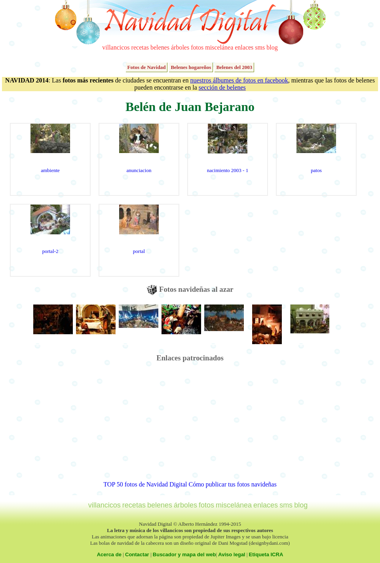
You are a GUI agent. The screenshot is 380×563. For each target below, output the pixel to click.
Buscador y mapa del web (184, 554)
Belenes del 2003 (234, 67)
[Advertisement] (190, 425)
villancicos (115, 47)
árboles (180, 47)
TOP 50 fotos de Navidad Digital (145, 484)
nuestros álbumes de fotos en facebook (239, 80)
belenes (159, 47)
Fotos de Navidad (146, 67)
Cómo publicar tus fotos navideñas (232, 484)
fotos (197, 47)
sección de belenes (222, 87)
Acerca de (109, 554)
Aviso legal (231, 554)
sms (260, 47)
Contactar (137, 554)
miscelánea (219, 47)
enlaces (244, 47)
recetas (140, 47)
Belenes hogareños (191, 67)
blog (271, 47)
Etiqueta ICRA (266, 554)
